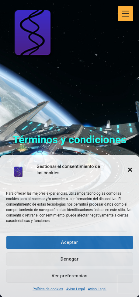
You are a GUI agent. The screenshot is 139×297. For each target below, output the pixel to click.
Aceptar (69, 242)
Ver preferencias (69, 275)
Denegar (70, 259)
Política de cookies (48, 289)
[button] (130, 170)
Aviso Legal (75, 289)
